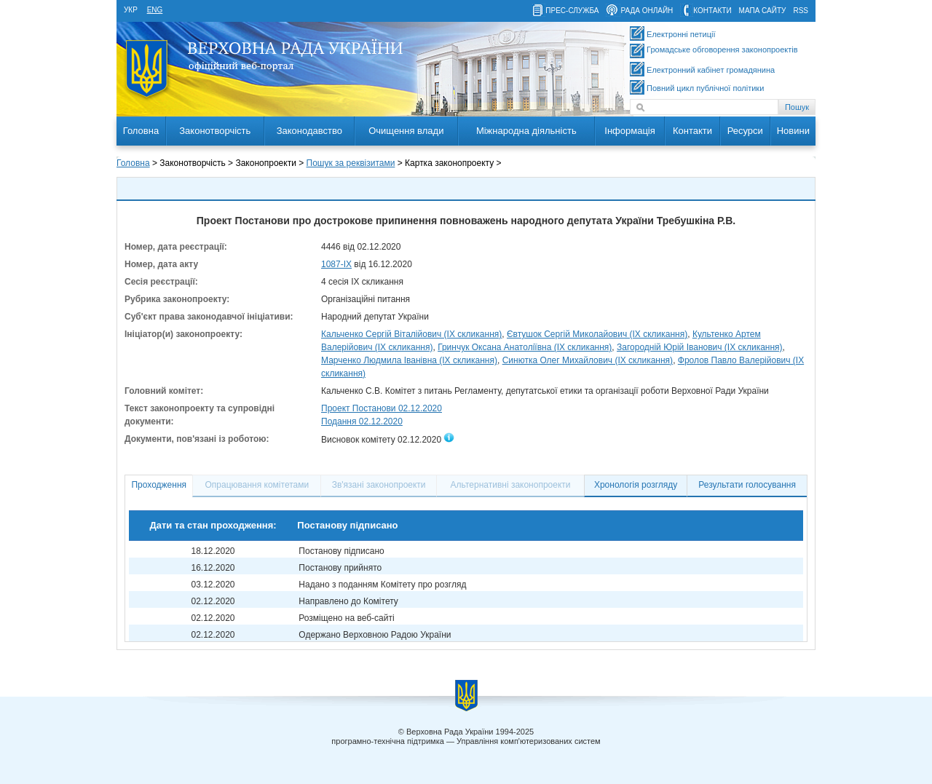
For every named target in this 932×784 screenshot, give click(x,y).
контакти (712, 11)
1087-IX (336, 264)
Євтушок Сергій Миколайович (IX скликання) (597, 334)
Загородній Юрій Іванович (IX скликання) (700, 347)
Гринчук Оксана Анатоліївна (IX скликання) (525, 347)
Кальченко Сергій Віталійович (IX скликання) (411, 334)
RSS (800, 11)
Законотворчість (214, 130)
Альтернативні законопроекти (511, 485)
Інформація (629, 130)
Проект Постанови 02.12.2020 (381, 408)
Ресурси (745, 130)
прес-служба (572, 11)
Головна (141, 130)
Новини (793, 130)
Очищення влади (405, 130)
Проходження (158, 485)
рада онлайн (646, 11)
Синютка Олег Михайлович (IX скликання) (587, 360)
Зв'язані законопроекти (379, 485)
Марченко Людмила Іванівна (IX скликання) (409, 360)
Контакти (692, 130)
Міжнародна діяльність (526, 130)
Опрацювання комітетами (257, 485)
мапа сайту (762, 11)
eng (155, 10)
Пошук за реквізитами (351, 163)
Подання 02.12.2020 (362, 421)
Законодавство (309, 130)
